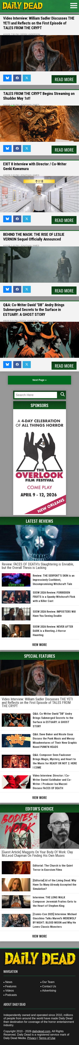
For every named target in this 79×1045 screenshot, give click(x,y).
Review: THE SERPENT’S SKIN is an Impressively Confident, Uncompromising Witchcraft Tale (53, 580)
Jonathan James (29, 105)
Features (10, 986)
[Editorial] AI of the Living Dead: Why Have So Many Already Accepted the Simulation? (54, 884)
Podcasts (11, 994)
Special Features (39, 656)
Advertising (49, 990)
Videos (9, 990)
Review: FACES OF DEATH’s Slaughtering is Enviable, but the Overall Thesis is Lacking (38, 566)
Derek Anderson (30, 34)
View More (39, 644)
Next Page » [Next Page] (39, 380)
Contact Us (49, 986)
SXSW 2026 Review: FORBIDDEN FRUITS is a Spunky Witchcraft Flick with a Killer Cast (54, 597)
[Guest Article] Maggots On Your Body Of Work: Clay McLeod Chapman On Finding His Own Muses (37, 854)
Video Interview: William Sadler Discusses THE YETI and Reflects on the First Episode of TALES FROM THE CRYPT (38, 23)
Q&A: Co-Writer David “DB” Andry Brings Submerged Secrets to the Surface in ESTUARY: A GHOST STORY (33, 310)
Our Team (48, 982)
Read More (64, 79)
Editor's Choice (40, 808)
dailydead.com (41, 1031)
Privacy (31, 1038)
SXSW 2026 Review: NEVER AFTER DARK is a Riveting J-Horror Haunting (53, 631)
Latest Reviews (39, 521)
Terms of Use (47, 1038)
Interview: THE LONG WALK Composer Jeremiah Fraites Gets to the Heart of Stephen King (54, 901)
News (8, 982)
